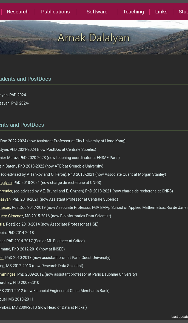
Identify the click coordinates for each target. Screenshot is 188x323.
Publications (55, 11)
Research (18, 11)
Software (97, 11)
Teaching (133, 11)
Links (161, 11)
